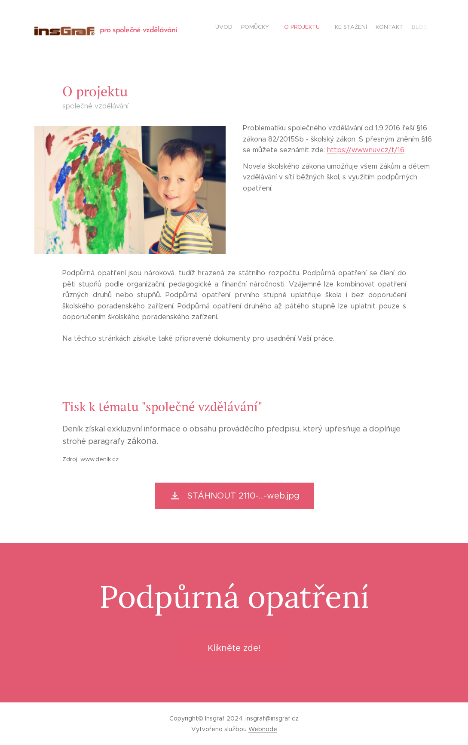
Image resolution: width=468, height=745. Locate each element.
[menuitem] (373, 28)
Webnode (262, 729)
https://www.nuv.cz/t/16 (365, 150)
